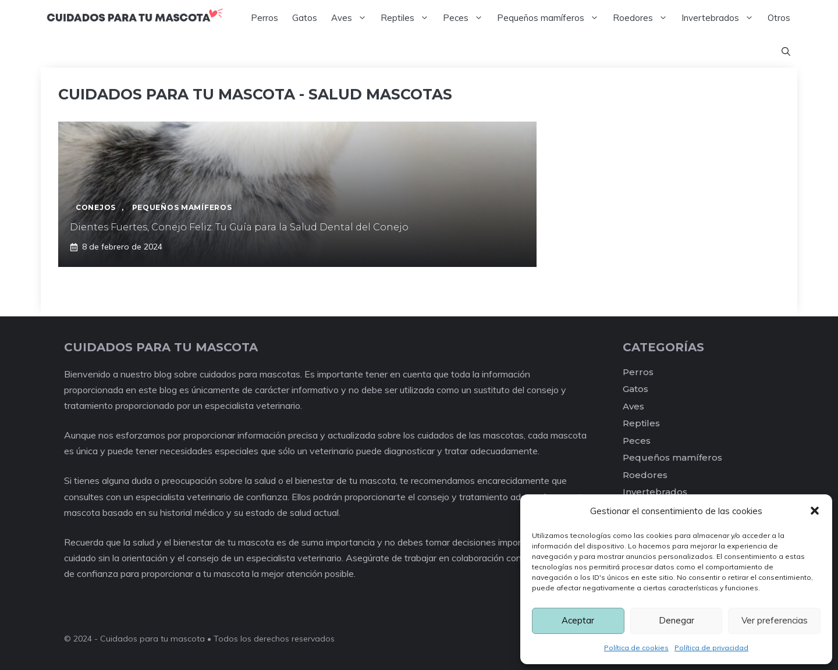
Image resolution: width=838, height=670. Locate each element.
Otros (779, 17)
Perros (264, 17)
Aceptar (578, 620)
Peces (466, 18)
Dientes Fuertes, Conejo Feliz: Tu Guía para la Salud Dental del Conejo (239, 227)
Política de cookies (636, 647)
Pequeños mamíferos (551, 18)
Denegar (676, 620)
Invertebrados (721, 18)
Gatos (304, 17)
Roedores (643, 18)
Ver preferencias (774, 620)
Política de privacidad (711, 647)
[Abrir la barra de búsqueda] (786, 51)
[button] (815, 510)
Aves (352, 18)
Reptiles (408, 18)
